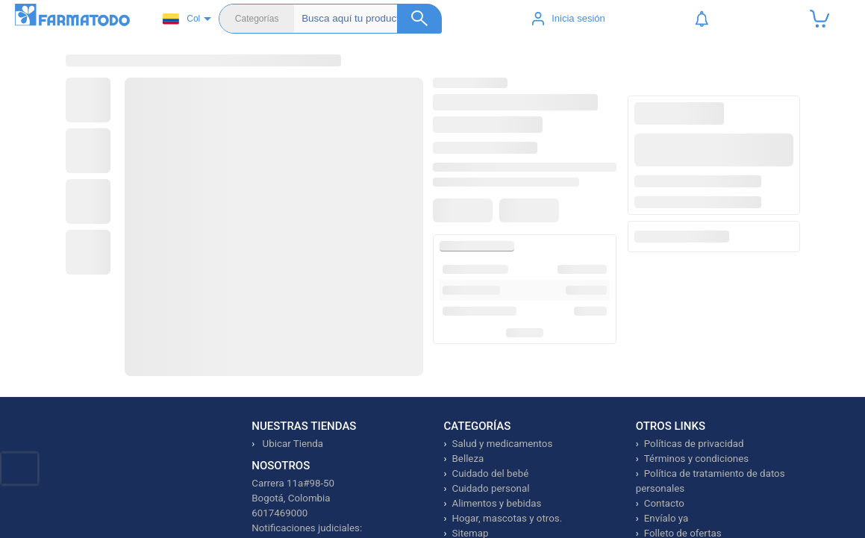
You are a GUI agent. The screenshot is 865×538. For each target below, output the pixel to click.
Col (181, 19)
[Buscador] (372, 18)
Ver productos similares (709, 228)
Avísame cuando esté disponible (709, 207)
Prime (734, 74)
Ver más (515, 379)
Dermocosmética (467, 74)
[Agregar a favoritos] (465, 226)
